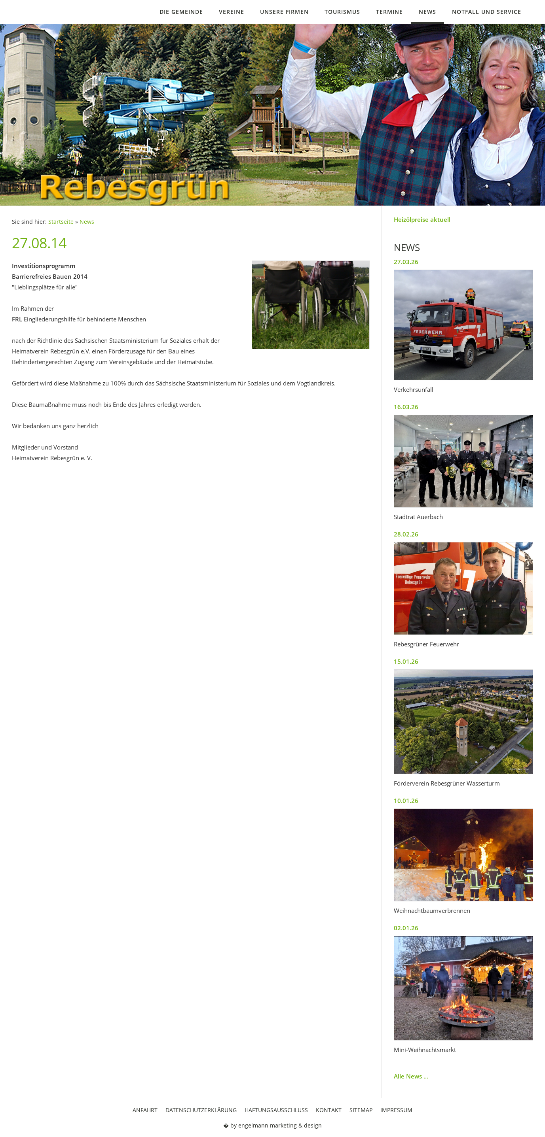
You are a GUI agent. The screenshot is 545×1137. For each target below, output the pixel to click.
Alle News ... (411, 1076)
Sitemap (360, 1110)
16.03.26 (406, 407)
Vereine (231, 11)
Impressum (396, 1110)
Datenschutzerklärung (201, 1110)
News (427, 11)
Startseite (61, 221)
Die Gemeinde (181, 11)
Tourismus (342, 11)
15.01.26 (406, 661)
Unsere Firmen (284, 11)
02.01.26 (406, 928)
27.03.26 (406, 262)
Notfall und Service (486, 11)
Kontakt (329, 1110)
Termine (389, 11)
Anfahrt (145, 1110)
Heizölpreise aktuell (422, 219)
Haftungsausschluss (276, 1110)
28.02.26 (406, 534)
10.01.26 (406, 801)
